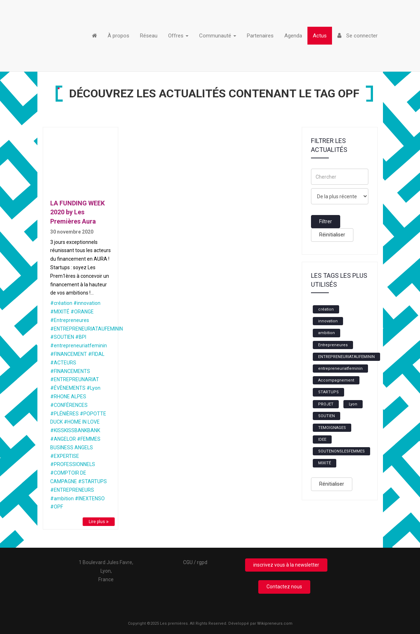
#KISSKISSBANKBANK (75, 430)
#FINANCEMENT (68, 354)
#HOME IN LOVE (82, 422)
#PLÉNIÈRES (64, 413)
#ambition (62, 498)
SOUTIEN (326, 416)
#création (61, 303)
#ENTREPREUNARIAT (74, 379)
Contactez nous (284, 586)
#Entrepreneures (69, 320)
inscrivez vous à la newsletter (286, 565)
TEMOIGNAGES (332, 427)
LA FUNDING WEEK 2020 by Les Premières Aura (77, 212)
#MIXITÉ (59, 312)
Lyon (353, 404)
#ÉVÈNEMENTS (67, 388)
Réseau (148, 35)
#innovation (86, 303)
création (326, 309)
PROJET (325, 404)
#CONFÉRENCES (69, 405)
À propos (118, 35)
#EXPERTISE (64, 456)
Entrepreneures (333, 345)
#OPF (56, 507)
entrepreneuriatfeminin (340, 368)
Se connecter (357, 35)
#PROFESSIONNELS (72, 464)
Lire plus (99, 521)
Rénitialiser (331, 484)
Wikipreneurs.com (274, 623)
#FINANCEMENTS (70, 371)
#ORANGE (82, 312)
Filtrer (325, 221)
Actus (320, 35)
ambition (326, 333)
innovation (328, 321)
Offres (178, 35)
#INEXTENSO (90, 498)
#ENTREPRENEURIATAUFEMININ (86, 329)
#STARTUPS (92, 481)
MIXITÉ (324, 463)
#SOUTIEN (62, 337)
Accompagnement (336, 380)
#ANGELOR (63, 439)
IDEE (322, 439)
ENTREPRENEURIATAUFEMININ (346, 356)
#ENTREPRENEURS (72, 490)
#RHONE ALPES (68, 396)
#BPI (80, 337)
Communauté (217, 35)
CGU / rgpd (195, 562)
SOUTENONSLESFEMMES (341, 451)
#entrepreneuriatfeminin (78, 345)
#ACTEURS (63, 362)
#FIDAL (96, 354)
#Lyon (93, 388)
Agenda (293, 35)
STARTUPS (328, 392)
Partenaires (260, 35)
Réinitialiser (332, 234)
